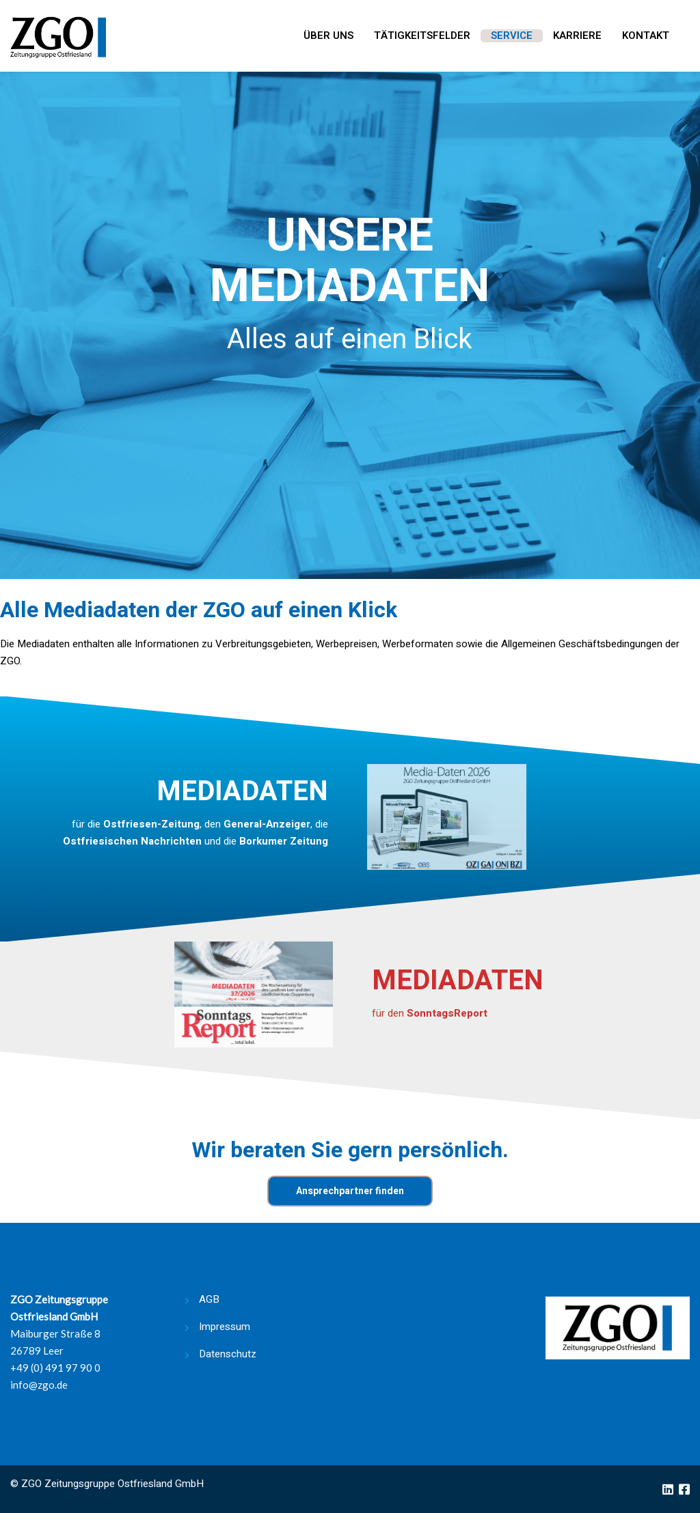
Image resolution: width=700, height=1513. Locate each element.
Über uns (328, 36)
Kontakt (645, 36)
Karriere (577, 36)
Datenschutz (227, 1353)
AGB (209, 1299)
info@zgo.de (39, 1384)
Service (512, 36)
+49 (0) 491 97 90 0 (55, 1367)
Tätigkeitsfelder (422, 36)
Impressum (224, 1326)
